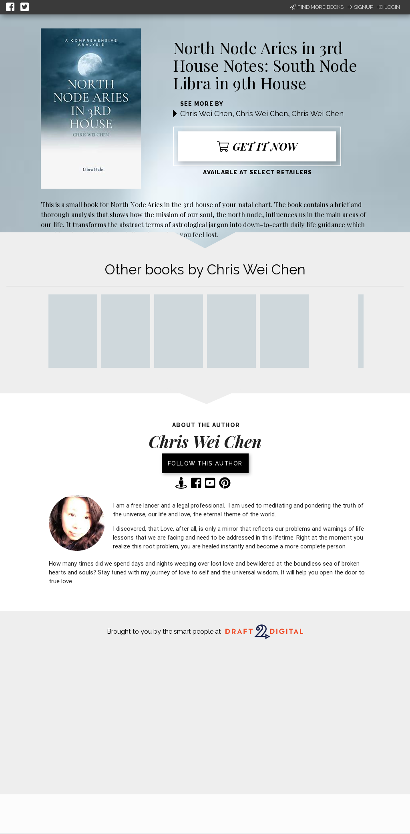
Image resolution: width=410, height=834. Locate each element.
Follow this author (205, 463)
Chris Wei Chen (206, 113)
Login (388, 7)
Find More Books (317, 7)
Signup (360, 7)
